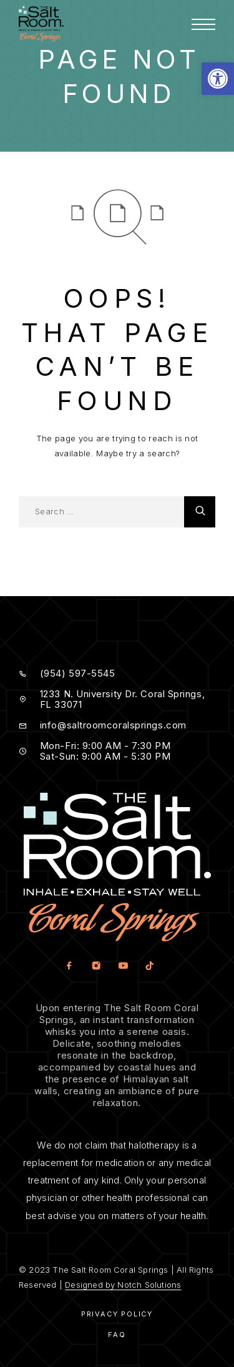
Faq (116, 1334)
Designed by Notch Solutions (123, 1285)
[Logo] (41, 24)
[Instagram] (95, 966)
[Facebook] (69, 966)
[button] (218, 78)
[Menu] (203, 24)
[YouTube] (122, 966)
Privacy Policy (117, 1314)
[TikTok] (149, 966)
